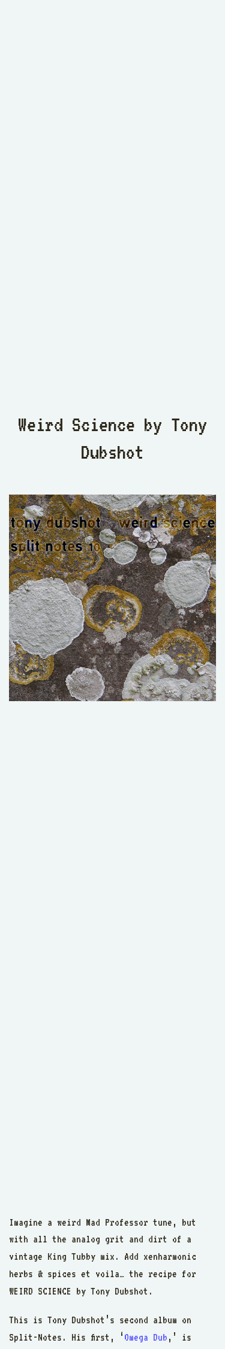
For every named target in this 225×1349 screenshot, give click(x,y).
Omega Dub (145, 1337)
